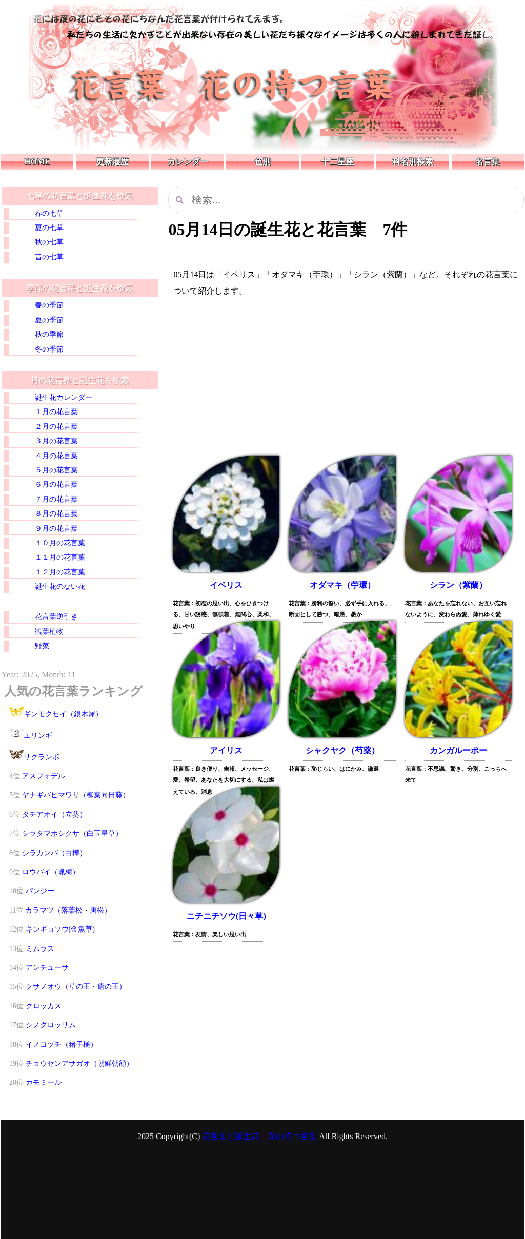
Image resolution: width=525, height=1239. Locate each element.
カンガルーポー (458, 750)
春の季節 (49, 305)
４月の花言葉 (56, 456)
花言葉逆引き (56, 617)
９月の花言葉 (56, 528)
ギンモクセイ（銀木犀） (63, 714)
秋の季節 (49, 334)
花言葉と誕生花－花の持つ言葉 (259, 1136)
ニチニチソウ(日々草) (226, 916)
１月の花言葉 (56, 412)
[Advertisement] (346, 379)
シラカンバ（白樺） (54, 853)
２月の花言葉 (56, 426)
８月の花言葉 (56, 514)
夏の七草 (49, 228)
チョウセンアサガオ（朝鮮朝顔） (79, 1063)
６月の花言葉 (56, 484)
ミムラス (40, 949)
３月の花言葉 (56, 441)
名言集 (487, 161)
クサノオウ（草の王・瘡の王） (76, 986)
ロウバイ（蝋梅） (50, 872)
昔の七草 (49, 257)
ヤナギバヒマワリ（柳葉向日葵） (76, 795)
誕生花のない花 (60, 586)
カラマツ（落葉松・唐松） (68, 910)
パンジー (40, 891)
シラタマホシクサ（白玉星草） (72, 833)
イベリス (226, 585)
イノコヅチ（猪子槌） (61, 1044)
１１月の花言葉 (60, 557)
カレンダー (187, 161)
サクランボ (41, 757)
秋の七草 (49, 242)
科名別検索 (412, 161)
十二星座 (337, 161)
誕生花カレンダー (63, 397)
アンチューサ (47, 968)
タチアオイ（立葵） (54, 814)
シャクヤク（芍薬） (342, 750)
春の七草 (49, 213)
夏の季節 (49, 320)
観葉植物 (49, 631)
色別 (262, 161)
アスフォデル (43, 776)
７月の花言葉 (56, 499)
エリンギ (38, 735)
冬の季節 (49, 349)
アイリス (226, 750)
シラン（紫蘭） (458, 585)
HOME (37, 161)
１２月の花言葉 (60, 572)
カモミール (44, 1082)
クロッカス (44, 1006)
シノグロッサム (51, 1025)
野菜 (42, 646)
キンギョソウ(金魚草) (60, 929)
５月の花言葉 (56, 470)
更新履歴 (112, 161)
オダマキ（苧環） (342, 585)
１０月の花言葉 (60, 543)
